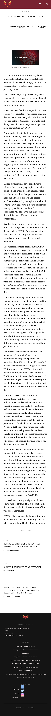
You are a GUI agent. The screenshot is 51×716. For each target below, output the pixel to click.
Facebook (16, 689)
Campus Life (8, 563)
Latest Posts (9, 633)
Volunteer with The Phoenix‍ (14, 635)
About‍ (7, 630)
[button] (27, 4)
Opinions (7, 584)
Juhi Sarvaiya (11, 571)
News (6, 540)
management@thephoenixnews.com (25, 650)
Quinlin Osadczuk (13, 550)
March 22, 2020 (42, 26)
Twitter (17, 693)
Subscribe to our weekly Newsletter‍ (17, 628)
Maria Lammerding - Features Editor (21, 26)
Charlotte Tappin (13, 596)
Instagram (15, 697)
